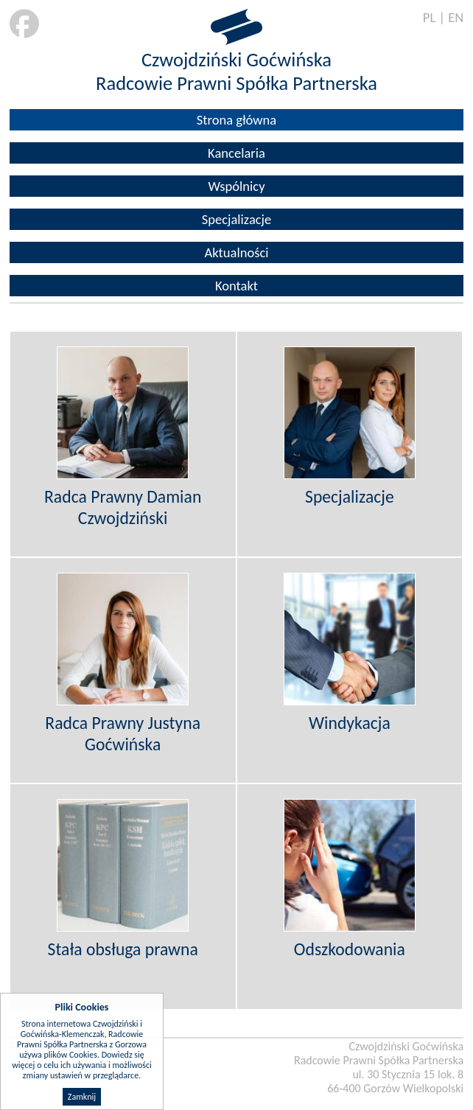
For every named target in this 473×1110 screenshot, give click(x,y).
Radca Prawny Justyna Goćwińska (122, 733)
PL (429, 17)
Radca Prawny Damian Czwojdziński (122, 507)
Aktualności (236, 252)
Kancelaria (236, 152)
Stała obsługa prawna (123, 949)
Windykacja (349, 722)
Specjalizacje (237, 219)
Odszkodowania (349, 949)
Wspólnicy (236, 186)
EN (455, 17)
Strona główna (236, 119)
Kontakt (236, 285)
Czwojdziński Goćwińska (236, 59)
